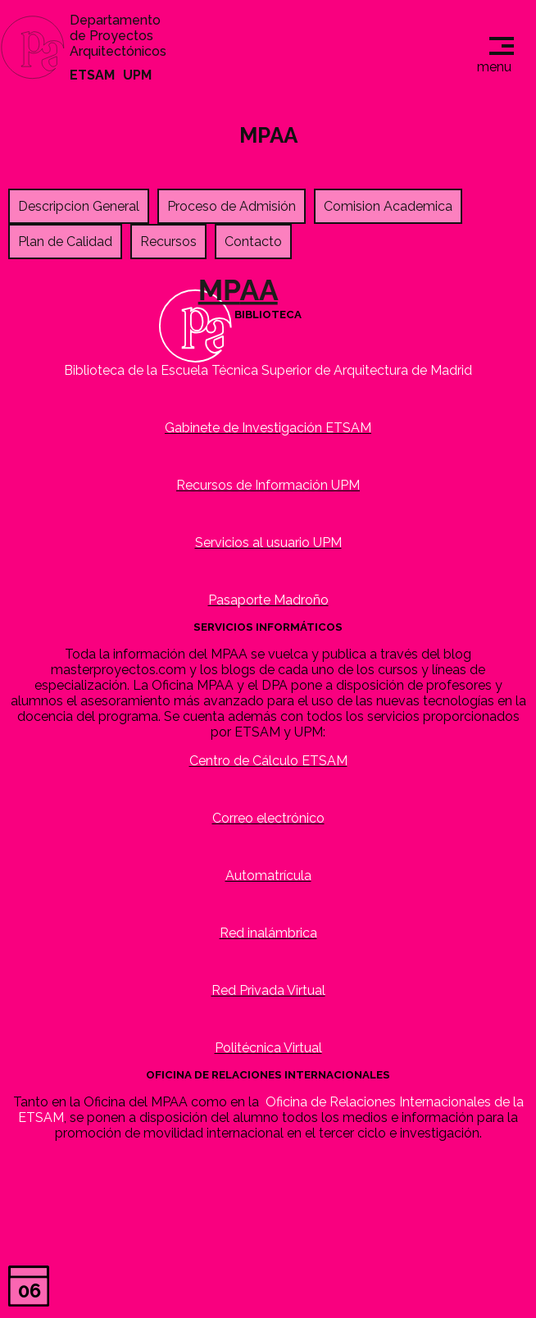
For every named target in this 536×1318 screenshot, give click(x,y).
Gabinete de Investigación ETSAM (268, 428)
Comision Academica (388, 206)
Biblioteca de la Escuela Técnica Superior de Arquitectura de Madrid (268, 370)
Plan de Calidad (65, 241)
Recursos (168, 241)
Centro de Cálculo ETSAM (268, 760)
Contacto (253, 241)
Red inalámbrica (268, 933)
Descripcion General (78, 206)
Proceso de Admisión (231, 206)
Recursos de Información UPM (268, 485)
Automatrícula (268, 875)
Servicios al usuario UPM (268, 542)
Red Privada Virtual (268, 990)
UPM (137, 75)
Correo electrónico (268, 818)
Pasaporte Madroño (268, 600)
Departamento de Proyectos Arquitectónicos (118, 35)
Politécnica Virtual (268, 1048)
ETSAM (92, 75)
